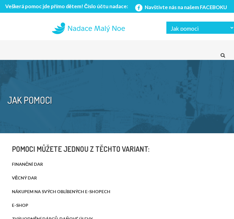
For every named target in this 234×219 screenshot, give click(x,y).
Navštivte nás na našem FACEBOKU (180, 7)
